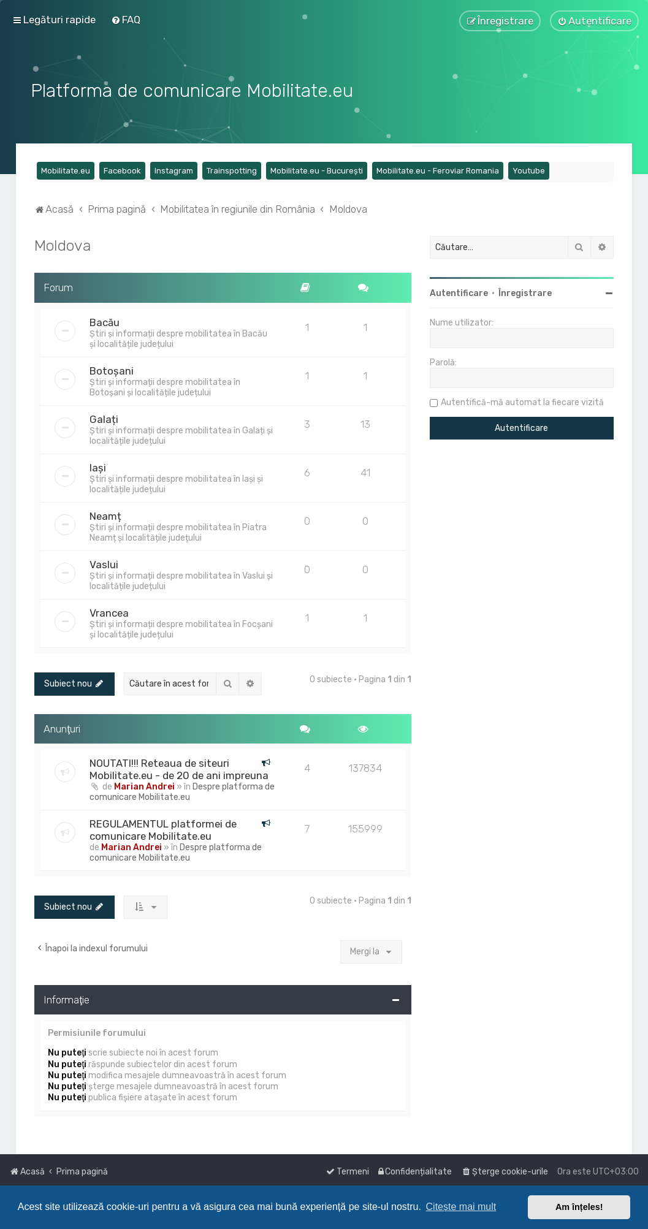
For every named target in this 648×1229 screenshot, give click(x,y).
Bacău (105, 320)
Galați (104, 417)
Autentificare (459, 292)
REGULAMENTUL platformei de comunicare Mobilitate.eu (163, 828)
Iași (98, 466)
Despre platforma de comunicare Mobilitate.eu (182, 790)
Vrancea (109, 611)
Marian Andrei (144, 785)
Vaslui (104, 563)
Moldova (62, 244)
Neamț (105, 514)
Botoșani (112, 369)
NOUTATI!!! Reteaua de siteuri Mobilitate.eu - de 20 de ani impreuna (179, 768)
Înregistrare (525, 292)
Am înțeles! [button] (579, 1207)
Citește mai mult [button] (461, 1206)
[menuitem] (125, 19)
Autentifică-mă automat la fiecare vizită (522, 401)
